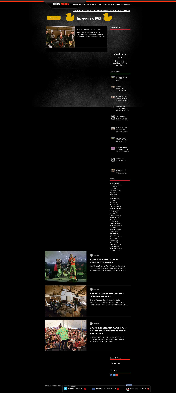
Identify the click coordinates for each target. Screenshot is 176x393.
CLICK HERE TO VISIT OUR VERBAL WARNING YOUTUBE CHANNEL (101, 11)
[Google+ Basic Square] (116, 375)
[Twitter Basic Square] (114, 375)
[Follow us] (79, 389)
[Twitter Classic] (65, 388)
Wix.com (73, 386)
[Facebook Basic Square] (111, 375)
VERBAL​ (61, 4)
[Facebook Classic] (93, 389)
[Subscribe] (143, 389)
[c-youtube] (127, 389)
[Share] (129, 385)
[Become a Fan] (111, 389)
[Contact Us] (54, 18)
